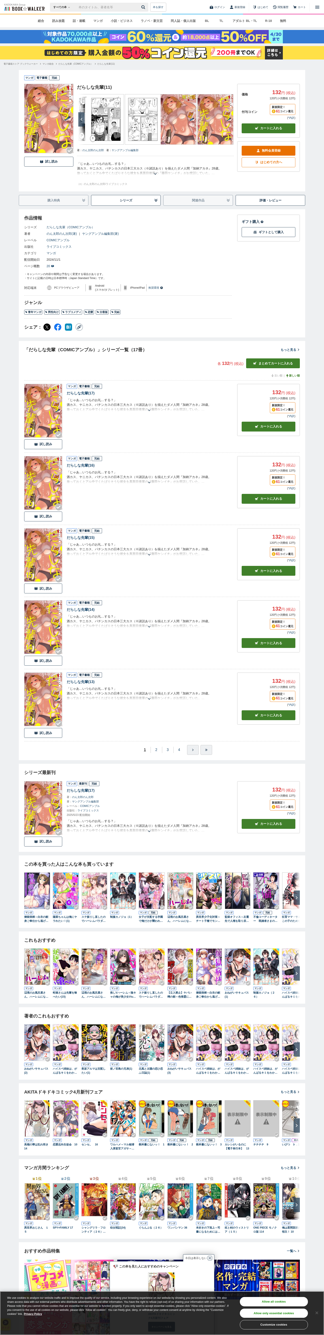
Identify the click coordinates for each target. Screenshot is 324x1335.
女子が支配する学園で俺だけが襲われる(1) (151, 919)
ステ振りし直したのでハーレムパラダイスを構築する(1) (93, 919)
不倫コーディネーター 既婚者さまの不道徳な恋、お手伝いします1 (265, 919)
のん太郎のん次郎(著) (62, 233)
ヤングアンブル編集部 (125, 150)
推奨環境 (155, 287)
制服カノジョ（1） (121, 916)
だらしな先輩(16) (80, 465)
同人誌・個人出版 (183, 21)
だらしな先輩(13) (80, 682)
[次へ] (81, 119)
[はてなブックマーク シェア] (68, 327)
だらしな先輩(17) (80, 393)
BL (207, 21)
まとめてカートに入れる (273, 363)
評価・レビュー (270, 200)
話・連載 (79, 21)
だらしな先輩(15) (80, 538)
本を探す (158, 7)
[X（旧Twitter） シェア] (47, 327)
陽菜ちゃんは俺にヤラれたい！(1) (65, 918)
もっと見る (290, 349)
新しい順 (293, 375)
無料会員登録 (268, 150)
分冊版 (102, 312)
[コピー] (79, 327)
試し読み (49, 161)
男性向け (52, 312)
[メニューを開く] (317, 7)
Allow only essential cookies (274, 1313)
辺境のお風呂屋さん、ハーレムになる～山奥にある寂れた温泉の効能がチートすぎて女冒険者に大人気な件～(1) (179, 919)
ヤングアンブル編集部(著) (100, 233)
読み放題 (58, 21)
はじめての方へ (268, 162)
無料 (283, 21)
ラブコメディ (71, 312)
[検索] (144, 7)
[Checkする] (69, 150)
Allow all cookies (274, 1301)
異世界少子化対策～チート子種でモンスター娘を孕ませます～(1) (208, 919)
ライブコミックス (59, 246)
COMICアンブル (58, 240)
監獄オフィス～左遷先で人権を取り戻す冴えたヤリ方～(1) (237, 919)
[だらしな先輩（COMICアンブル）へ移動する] (75, 64)
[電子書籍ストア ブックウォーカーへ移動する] (21, 64)
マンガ (98, 21)
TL (221, 21)
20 (50, 266)
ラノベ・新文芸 (152, 21)
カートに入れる (268, 128)
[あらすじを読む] (155, 168)
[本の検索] (63, 7)
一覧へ (293, 1251)
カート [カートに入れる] (268, 426)
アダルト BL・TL (244, 21)
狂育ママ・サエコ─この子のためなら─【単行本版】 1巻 (293, 919)
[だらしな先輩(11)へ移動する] (106, 64)
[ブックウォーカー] (24, 7)
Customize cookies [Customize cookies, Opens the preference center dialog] (273, 1324)
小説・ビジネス (122, 21)
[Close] (317, 1313)
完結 (115, 312)
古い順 (276, 375)
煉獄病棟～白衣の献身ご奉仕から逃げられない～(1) (36, 919)
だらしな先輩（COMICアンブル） (71, 227)
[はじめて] (260, 7)
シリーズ (139, 200)
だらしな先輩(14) (80, 609)
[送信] (144, 7)
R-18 (268, 21)
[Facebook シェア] (58, 327)
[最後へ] (206, 750)
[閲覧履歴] (280, 7)
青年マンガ (33, 312)
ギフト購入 (253, 222)
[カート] (299, 7)
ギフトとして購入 (268, 232)
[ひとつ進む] (193, 750)
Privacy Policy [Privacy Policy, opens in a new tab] (33, 1314)
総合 (41, 21)
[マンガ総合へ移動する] (48, 64)
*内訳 (291, 117)
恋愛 (89, 312)
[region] (162, 1313)
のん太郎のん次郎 (93, 150)
